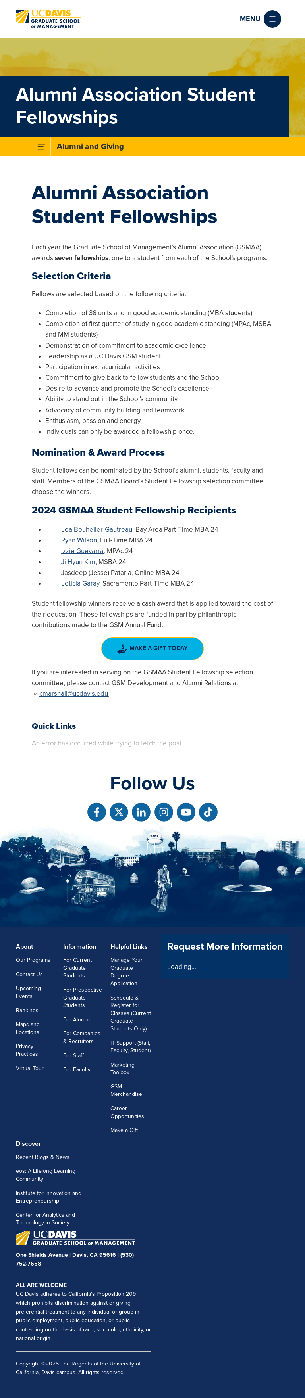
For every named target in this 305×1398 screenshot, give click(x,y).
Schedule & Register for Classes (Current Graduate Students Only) (130, 1013)
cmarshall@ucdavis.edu (71, 693)
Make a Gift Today (152, 649)
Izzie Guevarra (82, 551)
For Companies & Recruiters (81, 1037)
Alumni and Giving (90, 146)
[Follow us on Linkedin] (141, 812)
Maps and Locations (28, 1028)
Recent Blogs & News (42, 1157)
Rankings (27, 1010)
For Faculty (77, 1069)
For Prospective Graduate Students (82, 997)
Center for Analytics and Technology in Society (45, 1219)
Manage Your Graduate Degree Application (126, 972)
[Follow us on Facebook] (97, 812)
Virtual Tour (30, 1068)
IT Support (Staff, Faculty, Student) (130, 1047)
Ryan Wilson (79, 540)
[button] (260, 19)
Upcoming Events (28, 992)
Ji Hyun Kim (78, 562)
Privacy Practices (27, 1050)
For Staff (73, 1055)
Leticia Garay (80, 583)
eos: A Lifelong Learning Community (45, 1175)
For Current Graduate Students (77, 968)
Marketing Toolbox (122, 1068)
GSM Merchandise (126, 1090)
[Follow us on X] (119, 812)
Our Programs (33, 960)
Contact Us (29, 974)
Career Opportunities (127, 1112)
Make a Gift (124, 1130)
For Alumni (76, 1019)
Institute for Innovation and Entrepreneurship (48, 1197)
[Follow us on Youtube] (186, 812)
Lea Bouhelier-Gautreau (96, 529)
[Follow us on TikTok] (208, 812)
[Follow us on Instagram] (164, 812)
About (24, 947)
